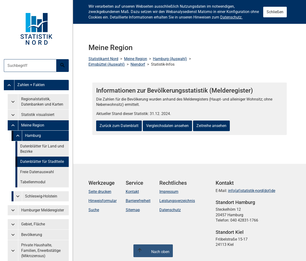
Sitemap (133, 210)
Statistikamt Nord (103, 59)
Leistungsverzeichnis (177, 200)
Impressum (168, 191)
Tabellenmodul (32, 182)
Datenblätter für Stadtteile (42, 161)
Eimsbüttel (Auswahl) (106, 64)
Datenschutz (170, 210)
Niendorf (138, 64)
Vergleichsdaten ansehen (167, 125)
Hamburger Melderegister (42, 210)
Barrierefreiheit (138, 200)
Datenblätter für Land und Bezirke (42, 149)
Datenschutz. (231, 17)
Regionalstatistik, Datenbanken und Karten (42, 102)
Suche (93, 210)
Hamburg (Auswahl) (170, 59)
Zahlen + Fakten (31, 85)
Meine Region (32, 125)
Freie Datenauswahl (37, 172)
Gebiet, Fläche (33, 224)
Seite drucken (99, 191)
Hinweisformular (102, 200)
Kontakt (132, 191)
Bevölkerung (31, 234)
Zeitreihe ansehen (211, 125)
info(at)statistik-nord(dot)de (251, 190)
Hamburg (33, 135)
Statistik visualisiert (37, 114)
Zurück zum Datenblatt (119, 125)
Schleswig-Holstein (41, 196)
